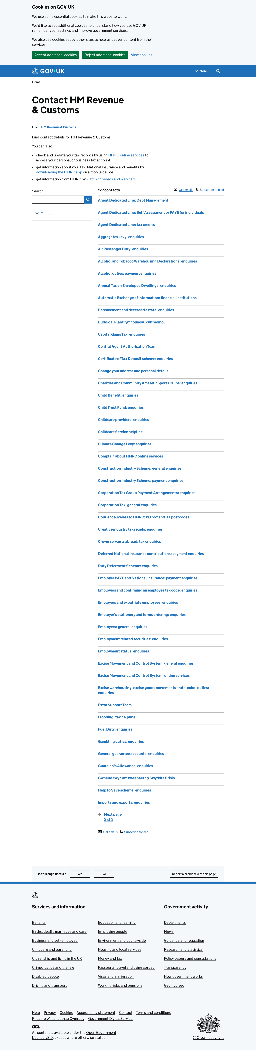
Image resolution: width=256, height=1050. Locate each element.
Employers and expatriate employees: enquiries (138, 602)
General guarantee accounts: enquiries (131, 753)
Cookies (66, 1012)
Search (52, 190)
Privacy (50, 1012)
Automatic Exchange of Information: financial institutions (147, 297)
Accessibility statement (96, 1012)
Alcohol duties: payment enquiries (127, 273)
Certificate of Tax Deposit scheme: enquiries (135, 358)
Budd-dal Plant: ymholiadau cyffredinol (131, 322)
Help (36, 1012)
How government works (183, 976)
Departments (175, 922)
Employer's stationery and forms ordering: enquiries (142, 614)
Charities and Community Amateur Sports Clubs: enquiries (147, 383)
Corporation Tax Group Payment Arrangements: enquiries (146, 492)
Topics (46, 213)
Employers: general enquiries (122, 626)
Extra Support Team (115, 705)
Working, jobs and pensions (120, 985)
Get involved (174, 985)
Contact (125, 1012)
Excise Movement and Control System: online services (144, 675)
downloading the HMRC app (59, 172)
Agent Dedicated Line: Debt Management (133, 200)
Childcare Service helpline (120, 432)
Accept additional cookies (55, 55)
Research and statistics (183, 949)
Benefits (39, 922)
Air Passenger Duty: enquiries (123, 249)
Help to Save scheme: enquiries (124, 790)
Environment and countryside (122, 940)
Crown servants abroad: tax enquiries (129, 541)
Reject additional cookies (105, 55)
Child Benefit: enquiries (118, 395)
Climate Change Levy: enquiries (124, 444)
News (169, 931)
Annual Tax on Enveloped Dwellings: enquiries (137, 285)
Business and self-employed (55, 940)
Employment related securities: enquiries (133, 639)
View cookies (141, 55)
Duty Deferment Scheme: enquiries (128, 566)
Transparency (175, 967)
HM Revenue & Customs (58, 127)
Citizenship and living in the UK (57, 958)
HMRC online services (126, 155)
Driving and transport (49, 985)
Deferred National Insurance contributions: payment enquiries (151, 553)
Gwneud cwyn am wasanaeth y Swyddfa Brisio (136, 778)
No (108, 874)
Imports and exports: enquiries (124, 802)
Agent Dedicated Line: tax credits (126, 224)
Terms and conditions (153, 1012)
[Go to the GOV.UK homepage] (48, 71)
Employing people (112, 931)
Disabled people (45, 976)
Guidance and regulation (184, 940)
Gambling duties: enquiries (121, 741)
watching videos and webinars (111, 179)
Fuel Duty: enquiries (115, 729)
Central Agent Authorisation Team (127, 346)
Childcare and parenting (52, 949)
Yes (84, 874)
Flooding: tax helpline (116, 717)
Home (36, 82)
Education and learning (117, 922)
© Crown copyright (208, 1037)
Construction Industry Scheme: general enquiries (139, 468)
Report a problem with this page (194, 874)
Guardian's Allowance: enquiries (125, 766)
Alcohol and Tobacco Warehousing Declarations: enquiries (147, 261)
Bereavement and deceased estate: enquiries (136, 310)
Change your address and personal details (133, 371)
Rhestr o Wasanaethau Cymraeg (58, 1018)
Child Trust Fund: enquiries (121, 407)
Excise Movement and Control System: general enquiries (146, 663)
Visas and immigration (116, 976)
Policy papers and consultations (190, 958)
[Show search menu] (218, 71)
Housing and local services (119, 949)
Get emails (183, 190)
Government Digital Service (110, 1018)
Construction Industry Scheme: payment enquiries (140, 480)
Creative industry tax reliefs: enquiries (130, 529)
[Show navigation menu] (201, 71)
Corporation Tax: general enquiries (127, 505)
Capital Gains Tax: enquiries (121, 334)
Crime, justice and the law (53, 967)
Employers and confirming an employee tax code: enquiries (147, 590)
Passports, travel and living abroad (126, 967)
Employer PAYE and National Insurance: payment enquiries (147, 578)
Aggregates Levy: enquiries (121, 237)
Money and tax (110, 958)
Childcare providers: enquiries (123, 419)
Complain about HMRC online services (130, 456)
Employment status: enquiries (123, 651)
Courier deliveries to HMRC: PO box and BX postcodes (143, 517)
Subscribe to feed (210, 190)
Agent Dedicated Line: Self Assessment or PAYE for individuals (151, 212)
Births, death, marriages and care (59, 931)
